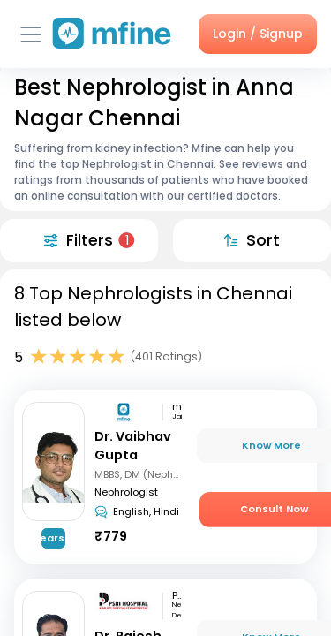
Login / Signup (258, 33)
